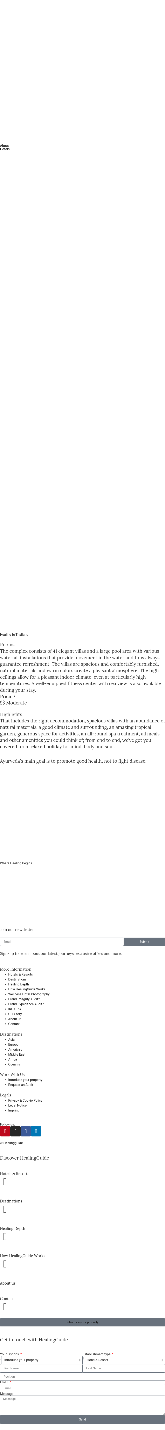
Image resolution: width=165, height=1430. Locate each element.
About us (7, 1283)
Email (4, 1382)
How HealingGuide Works (22, 1255)
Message (6, 1394)
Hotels (5, 149)
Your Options (10, 1354)
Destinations (11, 1201)
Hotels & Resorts (14, 1173)
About (4, 146)
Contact (7, 1298)
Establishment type (97, 1354)
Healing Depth (12, 1228)
